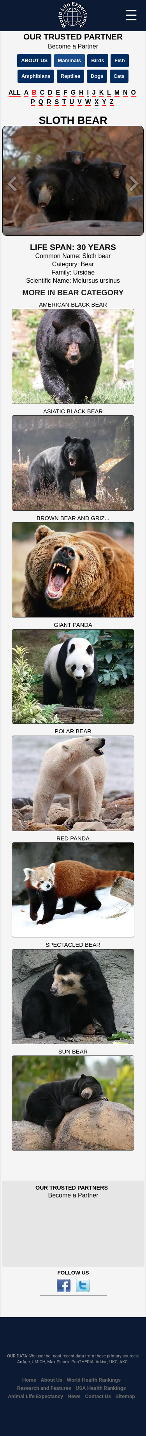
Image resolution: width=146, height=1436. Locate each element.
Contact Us (98, 1396)
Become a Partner (73, 46)
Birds (97, 60)
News (74, 1396)
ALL (15, 92)
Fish (119, 60)
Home (29, 1380)
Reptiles (71, 76)
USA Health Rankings (101, 1388)
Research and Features (44, 1388)
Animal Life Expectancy (35, 1396)
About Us (52, 1380)
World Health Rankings (94, 1380)
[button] (12, 183)
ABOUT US (34, 60)
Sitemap (125, 1396)
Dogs (97, 76)
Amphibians (35, 76)
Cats (119, 76)
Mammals (69, 60)
